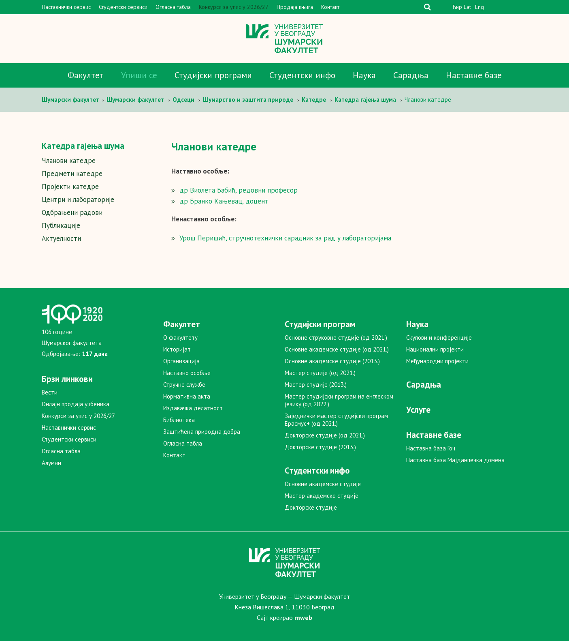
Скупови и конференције (439, 337)
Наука (364, 75)
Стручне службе (184, 384)
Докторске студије (311, 507)
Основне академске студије (323, 484)
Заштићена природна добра (201, 431)
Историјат (177, 349)
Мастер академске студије (321, 496)
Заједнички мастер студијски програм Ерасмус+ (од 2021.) (336, 419)
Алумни (51, 463)
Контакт (330, 7)
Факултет (86, 75)
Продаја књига (295, 7)
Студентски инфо (302, 75)
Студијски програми (213, 75)
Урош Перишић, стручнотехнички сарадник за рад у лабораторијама (285, 238)
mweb (303, 617)
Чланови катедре (69, 160)
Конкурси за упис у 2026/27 (234, 7)
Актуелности (61, 238)
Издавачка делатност (193, 408)
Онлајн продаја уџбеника (75, 404)
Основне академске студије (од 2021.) (337, 349)
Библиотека (179, 420)
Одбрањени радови (72, 212)
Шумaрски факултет (71, 99)
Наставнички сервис (66, 7)
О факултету (180, 337)
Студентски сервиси (123, 7)
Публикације (61, 225)
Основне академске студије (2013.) (332, 361)
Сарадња (410, 75)
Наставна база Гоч (430, 448)
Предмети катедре (72, 173)
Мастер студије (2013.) (316, 384)
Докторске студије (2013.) (320, 447)
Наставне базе (474, 75)
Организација (181, 361)
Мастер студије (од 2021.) (320, 373)
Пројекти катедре (70, 186)
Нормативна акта (186, 396)
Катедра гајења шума (83, 145)
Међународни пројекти (437, 361)
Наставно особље (187, 373)
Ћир (457, 7)
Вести (50, 392)
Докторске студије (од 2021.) (325, 435)
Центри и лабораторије (78, 199)
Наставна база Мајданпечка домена (455, 460)
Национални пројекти (435, 349)
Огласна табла (173, 7)
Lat (467, 7)
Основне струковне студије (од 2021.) (336, 337)
